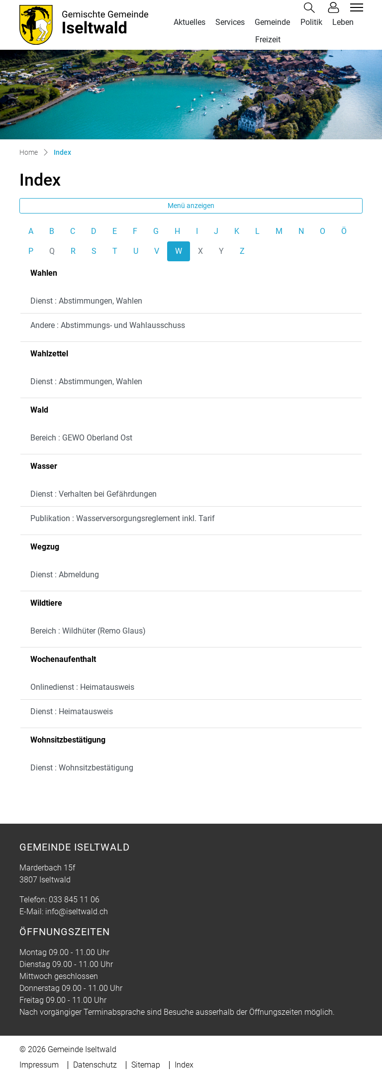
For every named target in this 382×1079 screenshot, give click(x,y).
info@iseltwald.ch (76, 911)
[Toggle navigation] (355, 7)
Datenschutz (95, 1065)
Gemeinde (272, 22)
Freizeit (268, 39)
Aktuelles (189, 22)
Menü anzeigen (191, 206)
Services (230, 22)
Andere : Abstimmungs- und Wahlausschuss (107, 325)
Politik (311, 22)
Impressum (39, 1065)
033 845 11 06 (74, 899)
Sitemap (145, 1065)
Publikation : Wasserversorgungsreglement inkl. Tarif (122, 518)
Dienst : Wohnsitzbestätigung (81, 767)
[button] (311, 7)
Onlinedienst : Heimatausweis (82, 687)
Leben (343, 22)
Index (184, 1065)
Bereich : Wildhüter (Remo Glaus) (88, 631)
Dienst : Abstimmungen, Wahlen (86, 301)
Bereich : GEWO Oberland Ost (81, 437)
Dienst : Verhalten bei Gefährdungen (93, 494)
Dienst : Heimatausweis (71, 711)
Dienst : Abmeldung (64, 574)
